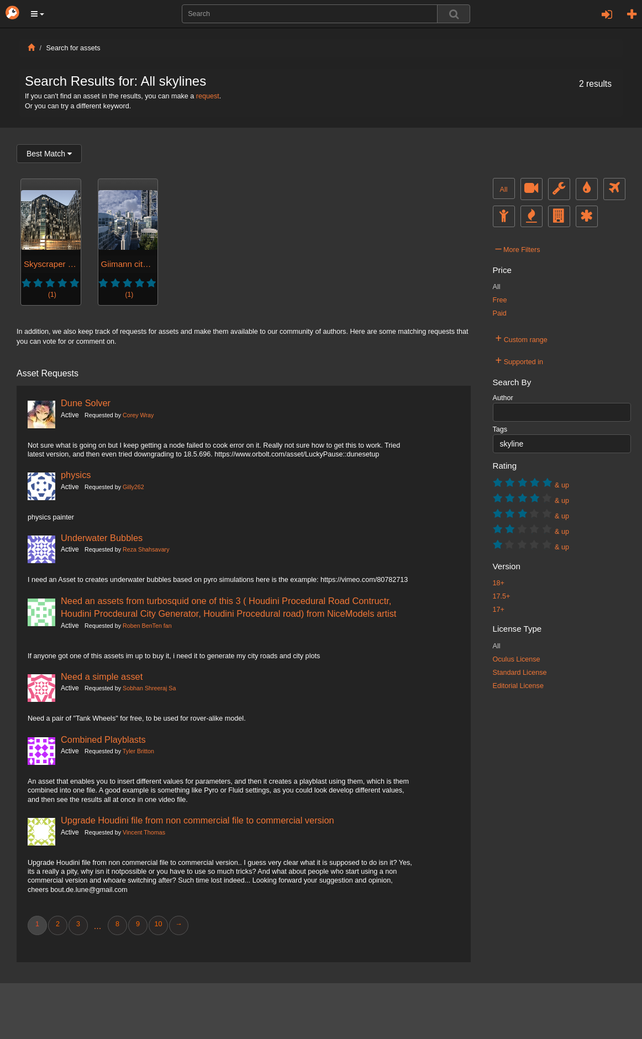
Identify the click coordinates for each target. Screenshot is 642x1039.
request (207, 96)
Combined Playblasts (103, 739)
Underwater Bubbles (102, 538)
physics (76, 475)
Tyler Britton (138, 751)
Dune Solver (85, 403)
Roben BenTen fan (147, 625)
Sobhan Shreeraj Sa (149, 688)
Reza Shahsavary (146, 549)
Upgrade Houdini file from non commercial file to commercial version (197, 820)
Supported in (520, 360)
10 (158, 924)
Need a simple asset (102, 676)
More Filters (518, 248)
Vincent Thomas (144, 832)
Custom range (522, 338)
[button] (37, 14)
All (504, 189)
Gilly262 (133, 487)
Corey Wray (138, 415)
